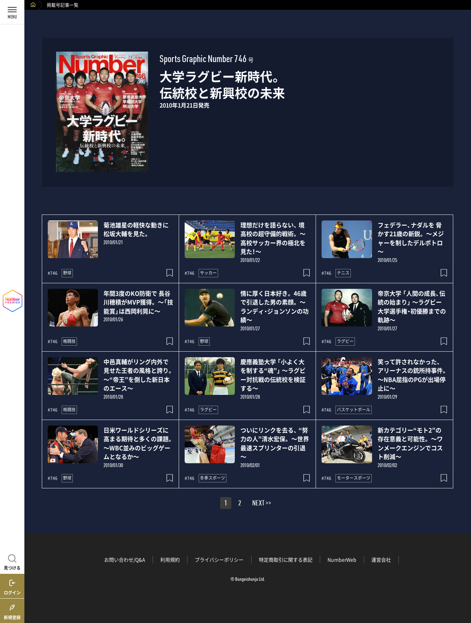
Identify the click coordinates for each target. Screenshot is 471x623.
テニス (343, 273)
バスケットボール (353, 409)
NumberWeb (341, 559)
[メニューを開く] (12, 12)
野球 (67, 273)
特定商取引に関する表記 (285, 559)
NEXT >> (261, 504)
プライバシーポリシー (219, 559)
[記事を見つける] (12, 561)
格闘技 (69, 341)
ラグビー (345, 341)
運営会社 (381, 559)
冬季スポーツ (212, 478)
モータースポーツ (353, 478)
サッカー (208, 273)
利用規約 (170, 559)
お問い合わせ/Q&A (124, 559)
